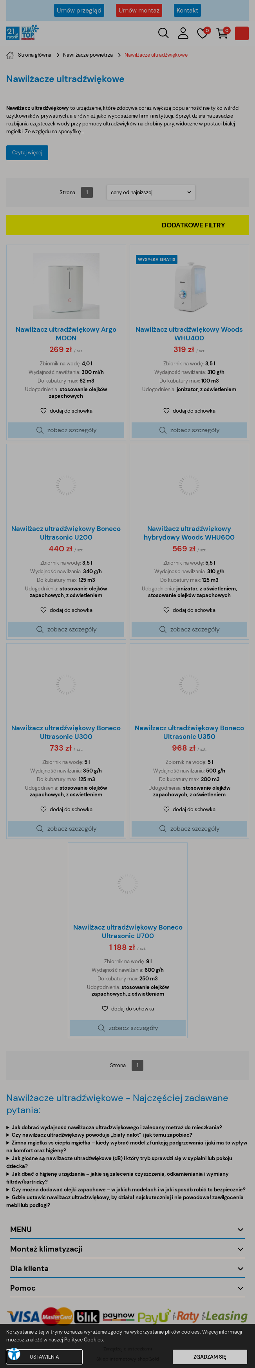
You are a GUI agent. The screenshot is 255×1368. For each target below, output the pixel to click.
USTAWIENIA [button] (44, 1357)
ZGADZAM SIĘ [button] (210, 1357)
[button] (14, 1354)
